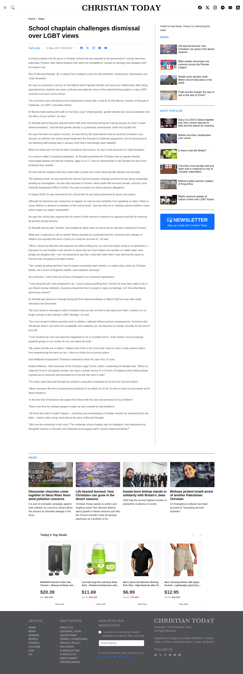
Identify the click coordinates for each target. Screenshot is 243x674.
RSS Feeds (67, 646)
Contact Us (68, 654)
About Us (66, 627)
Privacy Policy (70, 643)
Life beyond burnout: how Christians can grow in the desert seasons (95, 495)
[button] (5, 8)
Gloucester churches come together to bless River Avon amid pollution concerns (50, 495)
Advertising (68, 635)
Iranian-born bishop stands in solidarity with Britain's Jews (144, 493)
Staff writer (34, 48)
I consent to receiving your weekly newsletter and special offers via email (123, 634)
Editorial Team (70, 631)
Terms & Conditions (73, 639)
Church (34, 643)
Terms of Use (106, 656)
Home (32, 19)
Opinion (34, 635)
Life (31, 650)
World (33, 639)
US (30, 654)
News (41, 19)
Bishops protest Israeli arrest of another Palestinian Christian (191, 495)
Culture (34, 646)
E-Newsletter (70, 650)
